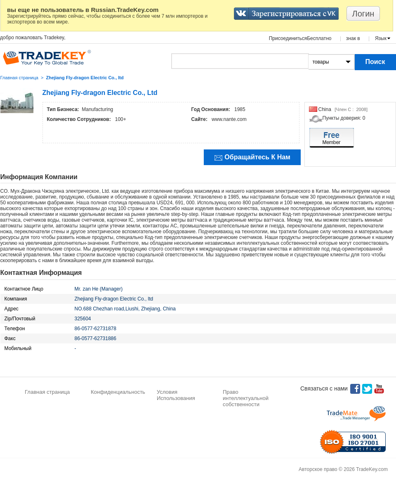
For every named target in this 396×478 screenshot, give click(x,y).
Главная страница (19, 77)
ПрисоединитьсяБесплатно (300, 38)
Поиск (375, 61)
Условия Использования (176, 395)
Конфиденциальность (118, 392)
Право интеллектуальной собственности (246, 398)
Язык (381, 38)
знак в (353, 38)
